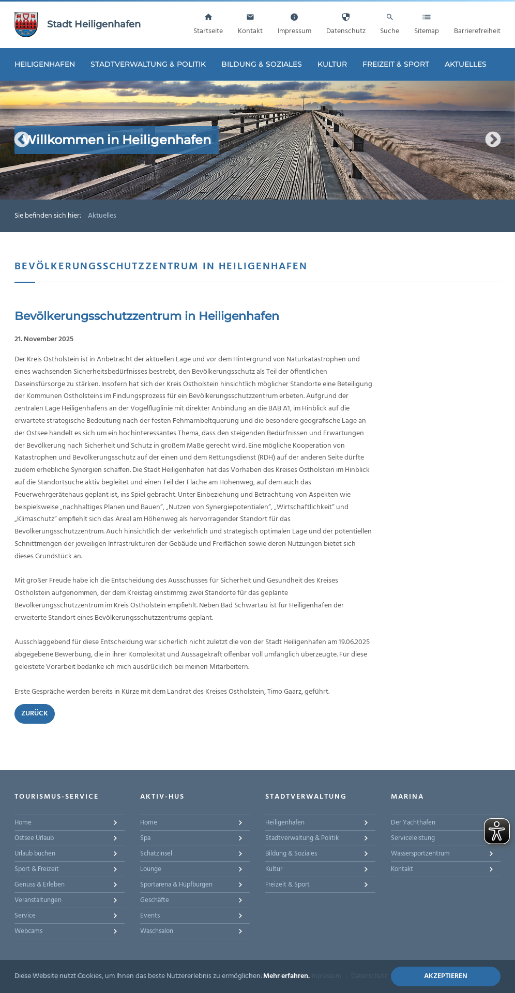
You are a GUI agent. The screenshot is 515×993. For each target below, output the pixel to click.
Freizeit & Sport (395, 64)
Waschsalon (156, 931)
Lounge (150, 869)
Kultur (332, 64)
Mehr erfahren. (286, 976)
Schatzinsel (156, 853)
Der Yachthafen (413, 822)
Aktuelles (466, 64)
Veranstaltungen (38, 900)
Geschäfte (154, 900)
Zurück (34, 714)
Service (25, 915)
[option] (257, 140)
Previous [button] (22, 140)
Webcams (28, 931)
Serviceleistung (413, 838)
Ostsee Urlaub (34, 838)
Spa (145, 838)
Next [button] (493, 140)
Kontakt (402, 869)
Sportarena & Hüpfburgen (176, 884)
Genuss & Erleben (39, 884)
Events (150, 915)
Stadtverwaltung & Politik (148, 64)
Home (23, 822)
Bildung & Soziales (261, 64)
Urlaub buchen (34, 853)
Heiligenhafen (44, 64)
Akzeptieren (445, 976)
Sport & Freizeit (36, 869)
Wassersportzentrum (420, 853)
